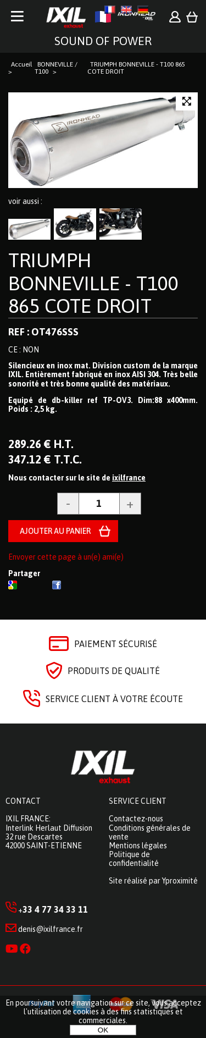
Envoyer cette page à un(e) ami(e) (66, 557)
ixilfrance (129, 477)
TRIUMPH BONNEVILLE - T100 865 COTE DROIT (93, 283)
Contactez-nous (136, 818)
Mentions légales (138, 845)
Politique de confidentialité (134, 859)
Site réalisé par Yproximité (153, 880)
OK (103, 1030)
